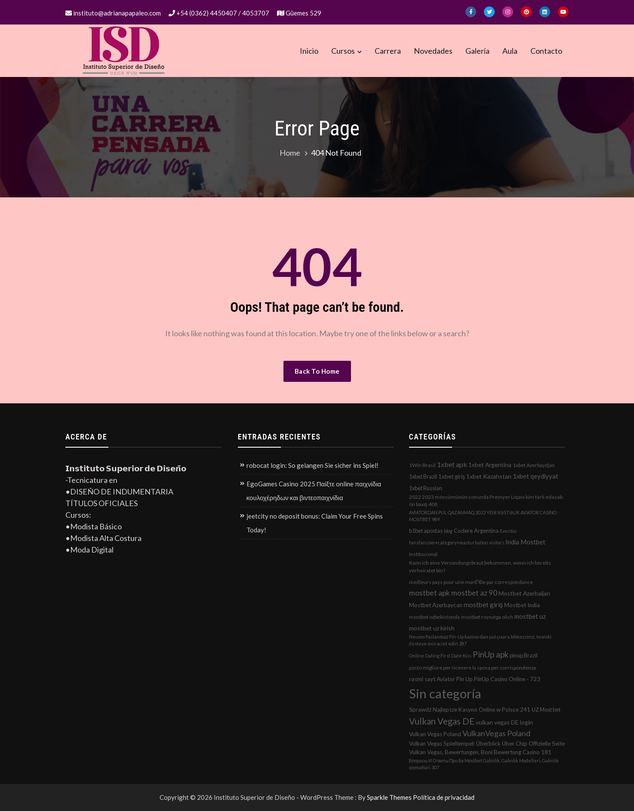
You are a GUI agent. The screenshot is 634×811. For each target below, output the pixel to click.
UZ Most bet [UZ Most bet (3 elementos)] (546, 709)
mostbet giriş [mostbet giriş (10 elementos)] (483, 604)
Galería (477, 50)
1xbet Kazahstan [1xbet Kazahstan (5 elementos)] (488, 476)
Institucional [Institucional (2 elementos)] (423, 554)
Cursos (343, 50)
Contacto (546, 50)
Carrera (388, 50)
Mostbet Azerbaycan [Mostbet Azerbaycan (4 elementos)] (435, 605)
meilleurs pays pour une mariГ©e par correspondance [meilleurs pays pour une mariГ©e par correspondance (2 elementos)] (471, 582)
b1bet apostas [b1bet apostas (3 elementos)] (426, 530)
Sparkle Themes (389, 797)
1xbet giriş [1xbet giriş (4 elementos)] (451, 476)
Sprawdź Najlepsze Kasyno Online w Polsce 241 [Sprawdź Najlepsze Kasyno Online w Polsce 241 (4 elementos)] (469, 709)
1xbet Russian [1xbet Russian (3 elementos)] (425, 488)
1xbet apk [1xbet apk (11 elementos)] (452, 464)
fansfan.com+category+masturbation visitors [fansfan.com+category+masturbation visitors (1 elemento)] (456, 542)
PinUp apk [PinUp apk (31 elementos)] (490, 654)
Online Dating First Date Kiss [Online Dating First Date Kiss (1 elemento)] (440, 655)
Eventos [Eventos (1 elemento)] (508, 531)
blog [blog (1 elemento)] (448, 531)
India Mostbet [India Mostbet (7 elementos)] (525, 542)
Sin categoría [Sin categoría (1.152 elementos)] (445, 693)
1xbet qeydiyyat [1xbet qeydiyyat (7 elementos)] (535, 476)
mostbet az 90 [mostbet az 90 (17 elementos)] (474, 592)
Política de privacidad (443, 797)
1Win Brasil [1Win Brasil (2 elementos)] (422, 465)
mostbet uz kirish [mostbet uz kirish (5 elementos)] (432, 628)
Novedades (433, 50)
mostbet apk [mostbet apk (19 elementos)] (429, 592)
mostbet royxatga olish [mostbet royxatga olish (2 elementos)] (487, 617)
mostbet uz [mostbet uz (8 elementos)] (530, 616)
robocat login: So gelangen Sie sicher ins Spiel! (312, 465)
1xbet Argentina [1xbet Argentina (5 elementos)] (489, 464)
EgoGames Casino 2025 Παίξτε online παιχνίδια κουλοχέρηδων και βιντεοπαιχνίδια (313, 490)
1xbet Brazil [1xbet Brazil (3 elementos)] (423, 476)
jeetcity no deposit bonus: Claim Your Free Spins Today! (314, 523)
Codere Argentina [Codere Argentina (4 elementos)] (476, 530)
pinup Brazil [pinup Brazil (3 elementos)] (524, 655)
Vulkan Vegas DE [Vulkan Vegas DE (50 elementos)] (441, 721)
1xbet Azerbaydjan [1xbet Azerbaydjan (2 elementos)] (534, 465)
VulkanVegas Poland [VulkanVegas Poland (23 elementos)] (496, 733)
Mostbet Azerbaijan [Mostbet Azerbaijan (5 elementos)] (524, 593)
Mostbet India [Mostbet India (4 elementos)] (522, 605)
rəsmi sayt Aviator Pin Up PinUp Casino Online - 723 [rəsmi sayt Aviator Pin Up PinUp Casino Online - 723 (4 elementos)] (474, 679)
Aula (509, 50)
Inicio (309, 50)
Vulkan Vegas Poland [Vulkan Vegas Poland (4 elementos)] (435, 734)
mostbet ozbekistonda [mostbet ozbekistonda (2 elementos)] (434, 617)
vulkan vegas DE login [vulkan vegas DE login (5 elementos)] (504, 722)
